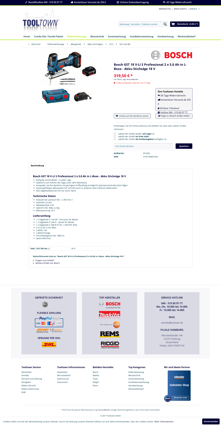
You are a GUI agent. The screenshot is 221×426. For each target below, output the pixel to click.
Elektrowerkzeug (136, 372)
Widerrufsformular (30, 389)
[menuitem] (181, 9)
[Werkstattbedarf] (186, 37)
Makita (96, 375)
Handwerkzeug (135, 385)
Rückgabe (26, 382)
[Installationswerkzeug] (141, 37)
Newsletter (62, 372)
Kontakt (25, 375)
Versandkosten (104, 410)
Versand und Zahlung (31, 378)
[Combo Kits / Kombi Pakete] (48, 37)
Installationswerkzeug (138, 382)
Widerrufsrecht (28, 385)
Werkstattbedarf (136, 389)
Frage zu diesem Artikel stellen (174, 115)
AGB (23, 392)
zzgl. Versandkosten (130, 79)
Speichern (184, 146)
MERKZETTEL (165, 8)
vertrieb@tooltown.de (172, 322)
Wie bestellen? (64, 375)
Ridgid (96, 382)
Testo (95, 378)
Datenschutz (63, 378)
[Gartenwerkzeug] (117, 37)
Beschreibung (37, 165)
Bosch (95, 372)
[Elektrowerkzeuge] (76, 37)
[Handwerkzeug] (165, 37)
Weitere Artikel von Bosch (46, 263)
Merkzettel (26, 372)
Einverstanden (211, 421)
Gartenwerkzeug (136, 378)
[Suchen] (165, 24)
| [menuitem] (165, 8)
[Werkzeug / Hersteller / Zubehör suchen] (143, 24)
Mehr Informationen (164, 421)
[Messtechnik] (97, 37)
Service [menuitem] (193, 8)
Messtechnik (134, 375)
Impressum (62, 382)
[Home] (26, 37)
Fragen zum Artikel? (43, 260)
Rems (95, 385)
